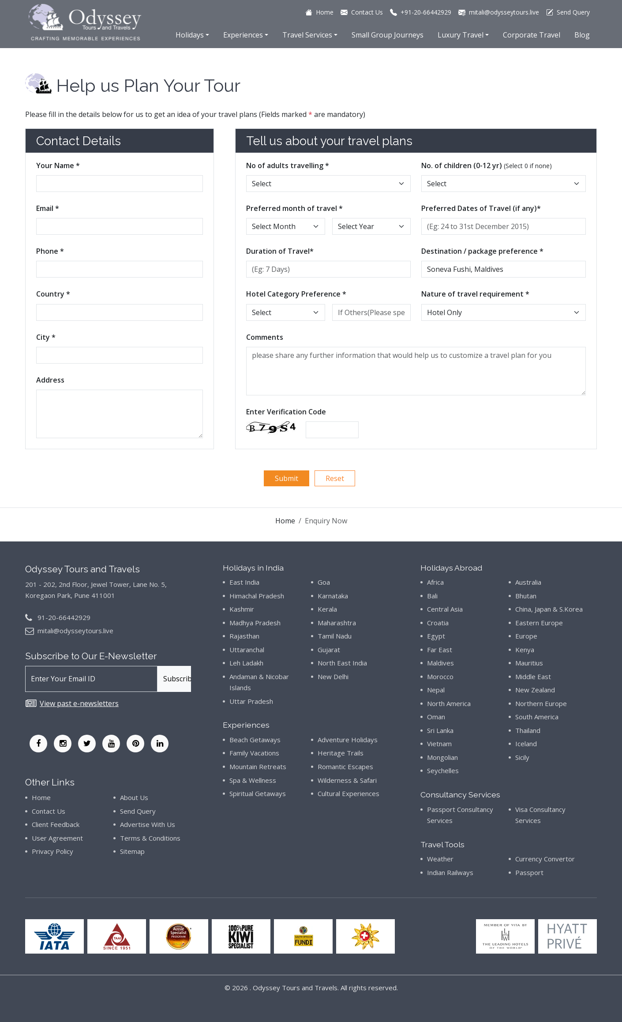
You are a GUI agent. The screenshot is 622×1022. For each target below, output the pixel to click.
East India (244, 582)
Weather (440, 858)
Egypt (436, 635)
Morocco (440, 676)
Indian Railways (450, 872)
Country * (53, 294)
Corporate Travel (531, 35)
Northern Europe (541, 703)
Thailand (527, 730)
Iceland (526, 743)
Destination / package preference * (482, 251)
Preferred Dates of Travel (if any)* (481, 208)
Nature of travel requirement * (475, 294)
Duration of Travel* (280, 251)
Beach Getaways (255, 739)
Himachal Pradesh (256, 595)
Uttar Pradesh (251, 701)
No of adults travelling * (287, 165)
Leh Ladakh (246, 662)
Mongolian (442, 757)
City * (46, 337)
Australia (528, 582)
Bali (432, 595)
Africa (435, 582)
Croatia (438, 622)
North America (449, 703)
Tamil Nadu (335, 635)
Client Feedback (55, 824)
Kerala (327, 609)
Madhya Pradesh (255, 622)
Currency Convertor (545, 858)
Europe (526, 635)
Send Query (138, 811)
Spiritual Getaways (257, 793)
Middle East (533, 676)
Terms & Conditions (150, 838)
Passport (529, 872)
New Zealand (535, 689)
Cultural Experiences (348, 793)
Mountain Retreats (257, 766)
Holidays (190, 35)
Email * (47, 208)
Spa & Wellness (252, 780)
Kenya (524, 649)
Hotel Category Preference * (296, 294)
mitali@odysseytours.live (75, 630)
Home (285, 521)
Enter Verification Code (286, 412)
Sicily (522, 757)
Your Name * (58, 165)
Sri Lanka (440, 730)
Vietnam (439, 743)
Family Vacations (254, 752)
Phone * (50, 251)
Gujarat (329, 649)
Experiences (243, 35)
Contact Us (48, 811)
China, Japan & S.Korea (549, 609)
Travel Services (307, 35)
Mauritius (529, 662)
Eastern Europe (539, 622)
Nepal (436, 689)
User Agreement (57, 838)
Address (50, 380)
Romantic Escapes (345, 766)
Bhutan (525, 595)
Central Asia (445, 609)
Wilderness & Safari (347, 780)
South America (536, 716)
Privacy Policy (52, 851)
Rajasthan (244, 635)
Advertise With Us (147, 824)
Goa (324, 582)
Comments (264, 337)
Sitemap (132, 851)
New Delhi (333, 676)
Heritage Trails (340, 752)
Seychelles (443, 770)
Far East (439, 649)
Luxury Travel (460, 35)
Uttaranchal (246, 649)
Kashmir (241, 609)
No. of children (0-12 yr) (486, 165)
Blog (582, 35)
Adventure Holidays (348, 739)
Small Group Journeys (387, 35)
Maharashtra (337, 622)
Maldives (440, 662)
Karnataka (333, 595)
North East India (342, 662)
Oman (436, 716)
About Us (134, 797)
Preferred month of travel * (294, 208)
